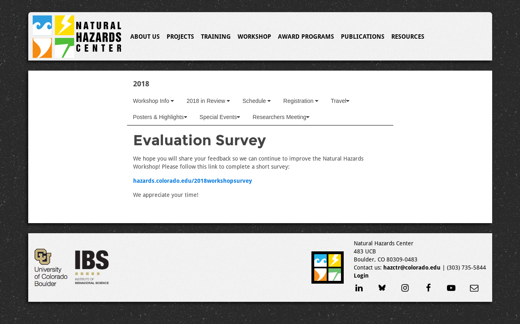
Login (361, 275)
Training (216, 36)
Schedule (256, 101)
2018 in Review (208, 101)
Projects (180, 36)
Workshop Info (153, 101)
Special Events (220, 117)
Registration (300, 101)
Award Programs (306, 36)
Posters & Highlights (160, 117)
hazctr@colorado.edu (412, 267)
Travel (340, 101)
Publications (362, 36)
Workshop (254, 36)
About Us (145, 36)
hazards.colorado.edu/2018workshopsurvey (192, 181)
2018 (141, 83)
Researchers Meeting (281, 117)
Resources (407, 36)
